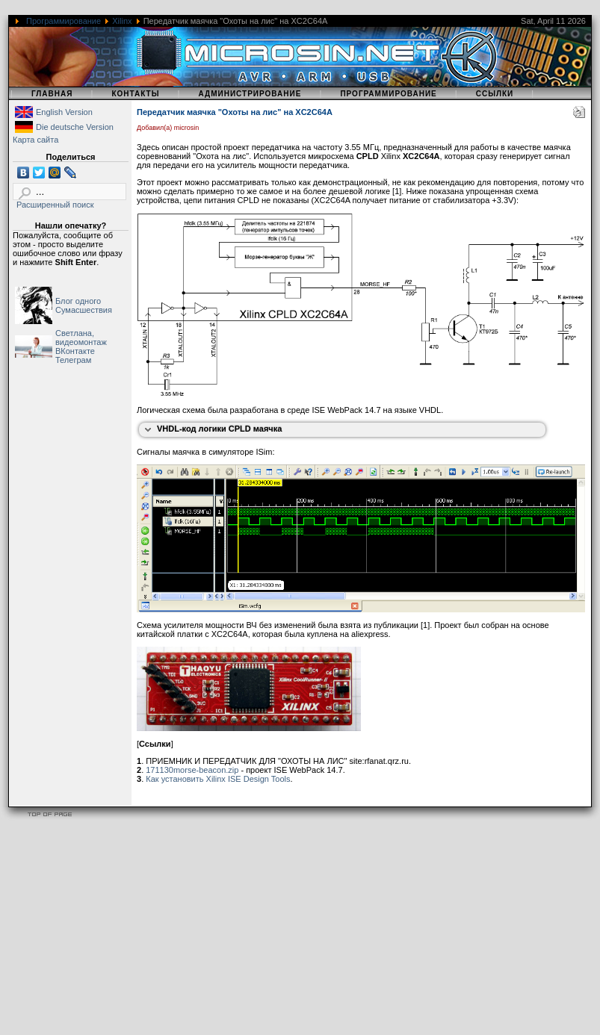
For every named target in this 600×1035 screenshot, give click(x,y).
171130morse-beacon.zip (192, 769)
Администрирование (249, 94)
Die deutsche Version (75, 126)
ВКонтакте (75, 350)
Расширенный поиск (55, 204)
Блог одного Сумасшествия (83, 305)
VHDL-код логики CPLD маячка (219, 428)
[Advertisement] (287, 930)
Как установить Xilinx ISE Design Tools (218, 778)
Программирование (63, 20)
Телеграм (73, 359)
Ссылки (495, 94)
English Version (64, 112)
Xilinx (122, 20)
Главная (52, 94)
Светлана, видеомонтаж (81, 337)
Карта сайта (35, 139)
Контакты (135, 94)
